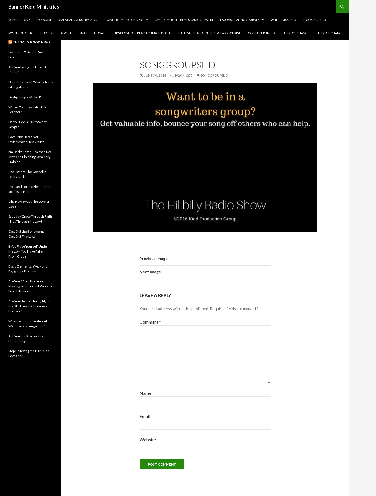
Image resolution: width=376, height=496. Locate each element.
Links (83, 33)
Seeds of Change (295, 33)
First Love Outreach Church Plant (142, 33)
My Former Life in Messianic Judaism (184, 20)
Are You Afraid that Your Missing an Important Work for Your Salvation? (30, 286)
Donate (100, 33)
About (66, 33)
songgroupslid (214, 75)
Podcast (44, 20)
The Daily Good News (31, 42)
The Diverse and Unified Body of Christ (209, 33)
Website (148, 439)
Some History (19, 20)
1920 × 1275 (183, 75)
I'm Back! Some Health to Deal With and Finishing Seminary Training (30, 157)
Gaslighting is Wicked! (24, 97)
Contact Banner (261, 33)
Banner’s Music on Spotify (127, 20)
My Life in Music (20, 33)
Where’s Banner (283, 20)
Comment (150, 321)
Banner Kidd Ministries (33, 7)
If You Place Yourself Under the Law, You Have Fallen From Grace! (28, 251)
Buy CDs (46, 33)
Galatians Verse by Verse (79, 20)
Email (145, 416)
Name (145, 393)
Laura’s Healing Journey (240, 20)
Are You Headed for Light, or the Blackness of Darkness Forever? (29, 306)
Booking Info (314, 20)
